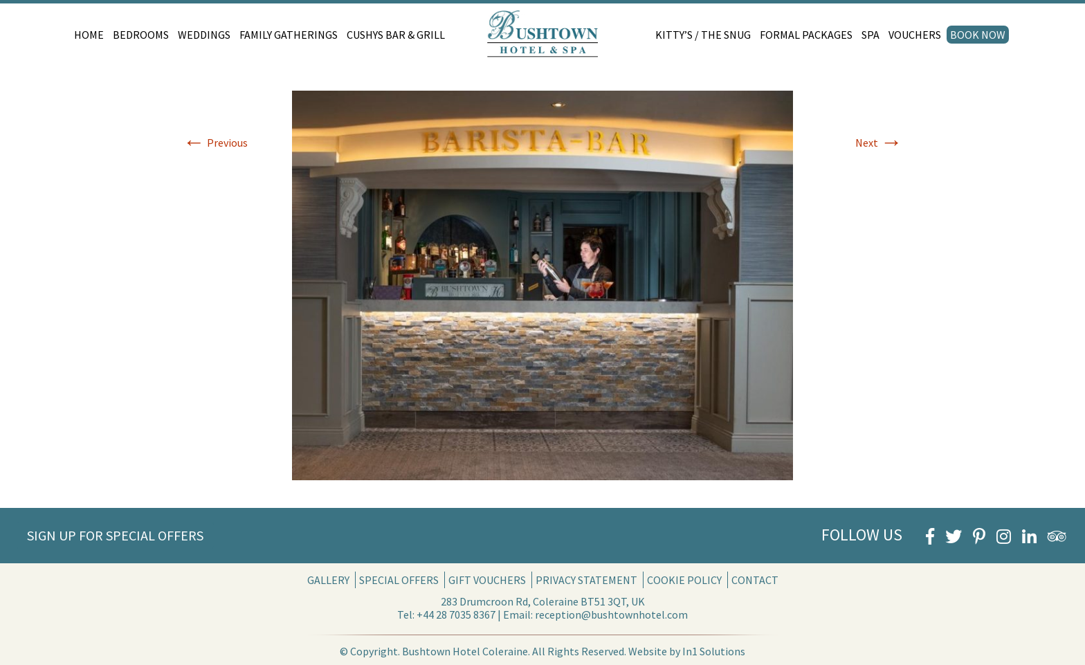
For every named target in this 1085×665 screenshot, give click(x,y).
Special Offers (399, 580)
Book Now (977, 35)
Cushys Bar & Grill (396, 35)
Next (878, 142)
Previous (215, 142)
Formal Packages (806, 35)
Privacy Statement (586, 580)
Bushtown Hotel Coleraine (465, 651)
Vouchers (914, 35)
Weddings (204, 35)
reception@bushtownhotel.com (611, 614)
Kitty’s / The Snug (703, 35)
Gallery (328, 580)
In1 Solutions (713, 651)
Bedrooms (141, 35)
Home (89, 35)
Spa (870, 35)
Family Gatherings (288, 35)
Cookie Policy (684, 580)
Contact (754, 580)
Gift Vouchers (487, 580)
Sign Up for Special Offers (115, 535)
